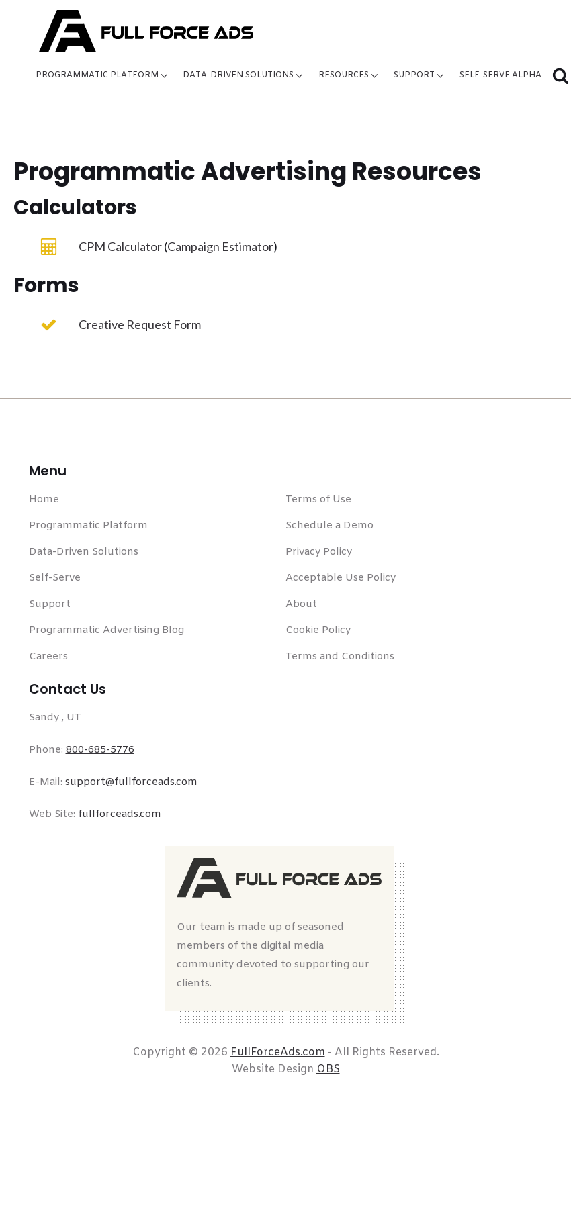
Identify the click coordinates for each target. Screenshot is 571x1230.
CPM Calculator (120, 246)
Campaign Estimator (220, 246)
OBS (328, 1069)
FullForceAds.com (277, 1052)
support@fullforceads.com (131, 782)
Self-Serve (55, 578)
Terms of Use (318, 499)
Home (44, 499)
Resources (349, 75)
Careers (48, 656)
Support (420, 75)
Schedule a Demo (330, 525)
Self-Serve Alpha (500, 75)
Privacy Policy (319, 552)
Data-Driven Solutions (244, 75)
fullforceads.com (119, 814)
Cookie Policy (318, 630)
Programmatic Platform (103, 75)
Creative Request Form (140, 324)
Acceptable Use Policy (341, 578)
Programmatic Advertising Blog (106, 630)
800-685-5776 (100, 750)
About (301, 604)
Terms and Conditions (340, 656)
